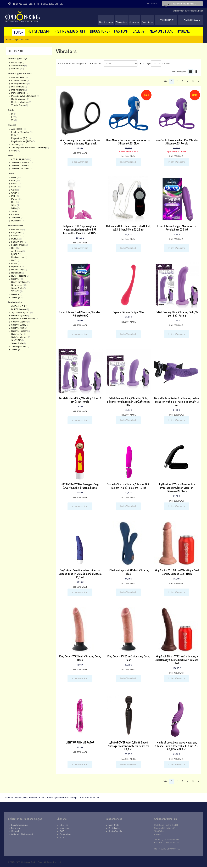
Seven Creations (19, 282)
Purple (14, 199)
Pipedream (16, 266)
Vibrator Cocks (18, 105)
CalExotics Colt (18, 306)
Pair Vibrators (17, 90)
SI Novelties (16, 285)
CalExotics (16, 235)
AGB (62, 831)
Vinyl (13, 150)
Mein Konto (114, 825)
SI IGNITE (16, 340)
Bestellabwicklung (19, 825)
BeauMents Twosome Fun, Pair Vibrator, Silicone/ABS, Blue (128, 141)
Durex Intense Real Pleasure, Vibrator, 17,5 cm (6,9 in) (80, 313)
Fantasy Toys (17, 242)
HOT (13, 248)
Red (13, 202)
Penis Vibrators (18, 93)
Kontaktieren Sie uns (89, 797)
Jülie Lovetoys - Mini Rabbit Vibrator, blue (128, 572)
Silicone (15, 144)
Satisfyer (15, 279)
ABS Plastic (16, 129)
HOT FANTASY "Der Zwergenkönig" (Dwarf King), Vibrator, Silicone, (80, 486)
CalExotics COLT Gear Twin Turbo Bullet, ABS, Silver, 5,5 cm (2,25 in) (128, 227)
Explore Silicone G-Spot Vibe (128, 312)
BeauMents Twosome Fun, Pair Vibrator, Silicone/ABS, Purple (177, 141)
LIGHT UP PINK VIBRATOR (80, 742)
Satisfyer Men (17, 328)
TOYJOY (15, 291)
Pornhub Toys (17, 270)
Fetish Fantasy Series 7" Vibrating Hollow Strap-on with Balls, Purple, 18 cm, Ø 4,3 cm (176, 401)
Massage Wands (19, 83)
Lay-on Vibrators (19, 80)
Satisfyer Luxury (18, 325)
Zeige (147, 63)
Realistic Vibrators (20, 102)
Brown (14, 183)
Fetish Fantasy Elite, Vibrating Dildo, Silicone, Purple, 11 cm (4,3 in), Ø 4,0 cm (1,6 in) (128, 401)
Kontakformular (115, 831)
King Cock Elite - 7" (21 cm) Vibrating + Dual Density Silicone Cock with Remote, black (177, 660)
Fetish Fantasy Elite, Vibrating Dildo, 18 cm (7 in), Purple (80, 399)
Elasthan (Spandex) (20, 132)
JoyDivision (16, 251)
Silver (13, 205)
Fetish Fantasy (18, 245)
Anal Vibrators (18, 77)
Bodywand (16, 232)
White (14, 208)
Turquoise (15, 217)
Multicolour (16, 221)
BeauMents (16, 229)
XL (12, 120)
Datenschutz (65, 834)
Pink (13, 196)
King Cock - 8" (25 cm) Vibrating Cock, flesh (128, 658)
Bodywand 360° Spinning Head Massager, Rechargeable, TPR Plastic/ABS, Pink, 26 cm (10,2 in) (80, 229)
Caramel (15, 214)
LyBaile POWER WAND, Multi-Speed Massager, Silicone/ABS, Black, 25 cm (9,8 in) (128, 746)
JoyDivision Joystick (20, 312)
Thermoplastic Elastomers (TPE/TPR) (28, 147)
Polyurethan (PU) (19, 138)
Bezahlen (15, 828)
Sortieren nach (96, 63)
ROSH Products (18, 276)
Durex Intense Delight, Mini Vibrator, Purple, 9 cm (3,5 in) (176, 227)
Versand (15, 831)
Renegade (16, 273)
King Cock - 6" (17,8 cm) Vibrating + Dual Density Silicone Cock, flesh (177, 572)
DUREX (15, 239)
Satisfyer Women (19, 337)
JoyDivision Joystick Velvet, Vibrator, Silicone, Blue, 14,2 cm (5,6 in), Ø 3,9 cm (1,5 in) (80, 574)
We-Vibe (15, 294)
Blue (13, 180)
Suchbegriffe (20, 797)
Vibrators (15, 69)
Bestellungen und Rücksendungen (62, 797)
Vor (198, 81)
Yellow (14, 211)
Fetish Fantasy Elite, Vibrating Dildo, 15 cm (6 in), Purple (177, 313)
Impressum (65, 828)
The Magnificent (18, 346)
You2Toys (15, 297)
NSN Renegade (18, 315)
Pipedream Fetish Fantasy (23, 318)
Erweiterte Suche (36, 797)
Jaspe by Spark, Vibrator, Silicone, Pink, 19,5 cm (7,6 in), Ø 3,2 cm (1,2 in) (128, 486)
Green (14, 193)
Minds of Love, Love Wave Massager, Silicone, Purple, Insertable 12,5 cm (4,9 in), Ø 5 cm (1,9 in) (176, 746)
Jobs (62, 837)
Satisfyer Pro (17, 334)
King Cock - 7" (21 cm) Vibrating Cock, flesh (80, 658)
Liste (196, 71)
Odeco (14, 263)
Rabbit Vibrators (19, 99)
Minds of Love (17, 257)
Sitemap (9, 797)
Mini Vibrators (17, 87)
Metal (13, 135)
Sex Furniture (17, 65)
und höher (20, 168)
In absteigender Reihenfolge (140, 63)
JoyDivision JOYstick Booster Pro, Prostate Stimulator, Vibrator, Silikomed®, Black (176, 488)
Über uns (64, 825)
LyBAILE (15, 254)
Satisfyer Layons (19, 322)
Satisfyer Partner (19, 331)
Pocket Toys (16, 62)
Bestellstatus (114, 828)
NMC (13, 260)
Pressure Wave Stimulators (23, 96)
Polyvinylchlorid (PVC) (21, 141)
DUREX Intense (18, 309)
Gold (13, 190)
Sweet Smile (17, 288)
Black (13, 177)
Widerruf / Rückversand (22, 834)
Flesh (13, 187)
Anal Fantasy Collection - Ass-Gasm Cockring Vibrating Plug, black (80, 141)
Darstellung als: (179, 71)
